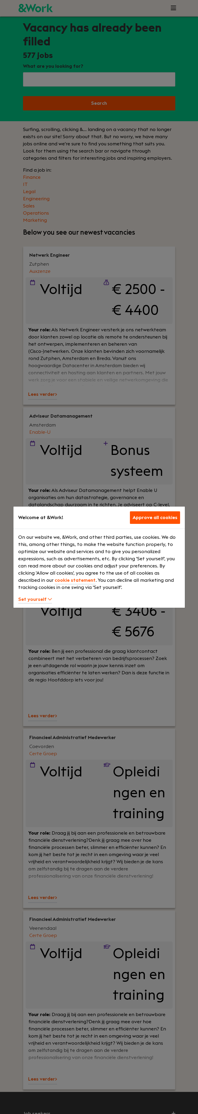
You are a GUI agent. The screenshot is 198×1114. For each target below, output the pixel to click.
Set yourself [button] (35, 599)
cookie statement (75, 580)
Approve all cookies (155, 517)
